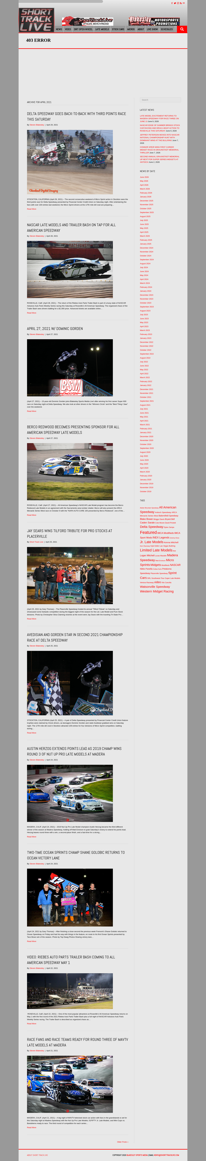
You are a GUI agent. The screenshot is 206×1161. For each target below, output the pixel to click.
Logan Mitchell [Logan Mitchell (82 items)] (147, 555)
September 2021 (147, 401)
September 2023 (147, 307)
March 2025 (145, 236)
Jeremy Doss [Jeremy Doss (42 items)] (174, 538)
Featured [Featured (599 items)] (148, 532)
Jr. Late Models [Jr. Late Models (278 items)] (151, 542)
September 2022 (147, 354)
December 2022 (146, 342)
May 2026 (144, 181)
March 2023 (145, 330)
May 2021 (144, 417)
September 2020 (147, 448)
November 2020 (146, 440)
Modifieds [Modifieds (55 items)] (166, 565)
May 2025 (144, 228)
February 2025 (146, 240)
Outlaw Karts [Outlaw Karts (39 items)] (157, 569)
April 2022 (144, 374)
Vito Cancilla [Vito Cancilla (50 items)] (166, 583)
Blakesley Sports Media (137, 1155)
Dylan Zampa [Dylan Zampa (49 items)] (169, 527)
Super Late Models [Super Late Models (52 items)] (172, 578)
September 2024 (147, 259)
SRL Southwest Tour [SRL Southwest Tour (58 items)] (156, 578)
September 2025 (147, 212)
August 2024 (145, 263)
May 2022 (144, 370)
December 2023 (146, 295)
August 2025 (145, 216)
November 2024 (146, 252)
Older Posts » (122, 1142)
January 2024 (145, 291)
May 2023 (144, 322)
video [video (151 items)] (157, 582)
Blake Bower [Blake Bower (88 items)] (146, 519)
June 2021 (144, 413)
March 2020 (145, 472)
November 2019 (146, 487)
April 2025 (144, 232)
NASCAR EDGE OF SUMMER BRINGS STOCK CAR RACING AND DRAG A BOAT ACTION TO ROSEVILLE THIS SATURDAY (160, 128)
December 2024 (146, 248)
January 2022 (145, 385)
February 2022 (146, 381)
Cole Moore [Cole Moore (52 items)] (160, 523)
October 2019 (145, 491)
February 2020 (146, 476)
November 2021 (146, 393)
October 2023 (145, 303)
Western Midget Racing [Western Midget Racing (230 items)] (157, 591)
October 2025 (145, 208)
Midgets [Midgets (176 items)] (155, 564)
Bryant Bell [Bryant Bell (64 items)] (170, 519)
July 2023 (144, 315)
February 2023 (146, 334)
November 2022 (146, 346)
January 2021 (145, 432)
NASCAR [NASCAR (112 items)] (175, 565)
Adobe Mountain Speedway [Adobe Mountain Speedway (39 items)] (149, 508)
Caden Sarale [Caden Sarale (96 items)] (147, 522)
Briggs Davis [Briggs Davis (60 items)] (159, 519)
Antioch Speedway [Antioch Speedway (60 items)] (163, 512)
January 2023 (145, 338)
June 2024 (144, 271)
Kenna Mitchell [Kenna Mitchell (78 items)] (171, 542)
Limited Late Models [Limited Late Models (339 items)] (156, 550)
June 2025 (144, 224)
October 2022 (145, 350)
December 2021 (146, 389)
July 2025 (144, 220)
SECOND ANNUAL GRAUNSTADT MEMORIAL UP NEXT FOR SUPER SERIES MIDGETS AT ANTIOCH (159, 159)
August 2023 (145, 311)
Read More (31, 209)
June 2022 (144, 366)
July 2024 (144, 267)
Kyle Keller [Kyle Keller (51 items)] (154, 546)
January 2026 (145, 197)
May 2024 (144, 275)
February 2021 (146, 429)
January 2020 (145, 480)
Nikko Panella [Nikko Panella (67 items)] (146, 569)
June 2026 (144, 177)
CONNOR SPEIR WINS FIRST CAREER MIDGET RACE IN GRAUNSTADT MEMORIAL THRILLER (159, 150)
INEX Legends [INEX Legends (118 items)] (160, 537)
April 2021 (144, 421)
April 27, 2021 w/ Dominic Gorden (55, 328)
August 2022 (145, 358)
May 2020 (144, 464)
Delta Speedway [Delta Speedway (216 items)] (151, 527)
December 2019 (146, 484)
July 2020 (144, 456)
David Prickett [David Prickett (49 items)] (170, 523)
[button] (182, 29)
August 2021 (145, 405)
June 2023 (144, 319)
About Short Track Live (37, 1155)
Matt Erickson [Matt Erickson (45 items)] (160, 560)
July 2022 (144, 362)
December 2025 (146, 201)
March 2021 (145, 425)
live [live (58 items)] (174, 551)
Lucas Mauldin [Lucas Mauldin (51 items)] (161, 556)
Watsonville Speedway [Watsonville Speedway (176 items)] (155, 586)
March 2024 (145, 283)
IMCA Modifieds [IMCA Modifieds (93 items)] (165, 533)
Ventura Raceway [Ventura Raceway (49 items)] (147, 583)
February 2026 (146, 193)
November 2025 (146, 204)
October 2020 (145, 444)
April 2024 (144, 279)
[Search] (160, 99)
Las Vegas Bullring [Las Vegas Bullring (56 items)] (167, 546)
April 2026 (144, 185)
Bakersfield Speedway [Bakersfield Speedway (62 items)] (168, 516)
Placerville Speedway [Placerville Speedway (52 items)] (159, 573)
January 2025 (145, 244)
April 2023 (144, 326)
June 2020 (144, 460)
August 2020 (145, 452)
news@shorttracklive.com (166, 1155)
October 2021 (145, 397)
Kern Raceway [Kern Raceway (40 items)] (145, 546)
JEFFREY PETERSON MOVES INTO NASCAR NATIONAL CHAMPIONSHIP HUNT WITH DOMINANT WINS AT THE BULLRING (159, 137)
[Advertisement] (103, 70)
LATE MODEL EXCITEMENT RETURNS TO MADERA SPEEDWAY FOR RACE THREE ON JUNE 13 (159, 118)
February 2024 (146, 287)
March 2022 (145, 377)
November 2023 (146, 299)
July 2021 (144, 409)
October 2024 (145, 256)
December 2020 (146, 436)
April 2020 (144, 468)
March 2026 (145, 189)
